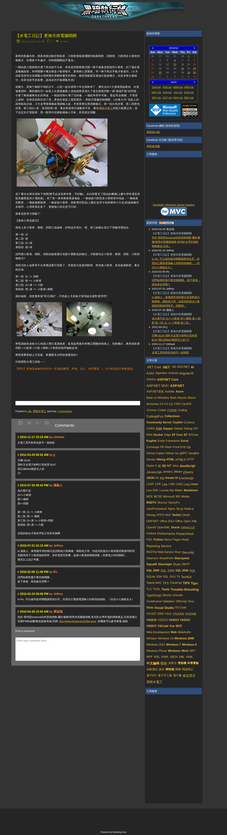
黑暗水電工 (106, 108)
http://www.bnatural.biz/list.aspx (77, 621)
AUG (189, 92)
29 (188, 72)
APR (188, 87)
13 (174, 64)
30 (194, 72)
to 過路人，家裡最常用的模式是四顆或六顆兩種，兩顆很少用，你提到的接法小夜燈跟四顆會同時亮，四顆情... (176, 301)
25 (160, 72)
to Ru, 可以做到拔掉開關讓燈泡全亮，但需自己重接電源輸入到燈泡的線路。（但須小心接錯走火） (176, 263)
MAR (178, 87)
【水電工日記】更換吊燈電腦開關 (46, 36)
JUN (167, 92)
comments (64, 411)
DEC (189, 97)
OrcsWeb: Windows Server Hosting (173, 204)
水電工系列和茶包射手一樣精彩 (170, 352)
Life (29, 411)
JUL (178, 92)
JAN (156, 87)
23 (194, 68)
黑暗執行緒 (153, 132)
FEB (167, 87)
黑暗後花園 (153, 146)
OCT (167, 97)
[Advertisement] (56, 380)
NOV (178, 97)
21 (182, 68)
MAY (156, 92)
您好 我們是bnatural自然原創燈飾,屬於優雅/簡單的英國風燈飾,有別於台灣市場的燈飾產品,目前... (176, 242)
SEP (156, 97)
